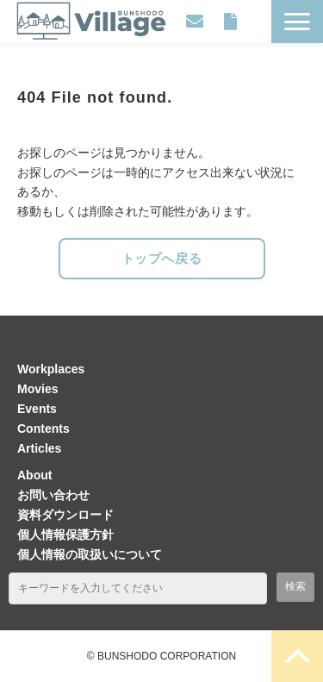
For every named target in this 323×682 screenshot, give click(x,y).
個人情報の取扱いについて (89, 554)
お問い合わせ (194, 21)
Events (37, 409)
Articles (39, 448)
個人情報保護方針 (65, 534)
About (34, 475)
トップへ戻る (161, 258)
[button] (297, 21)
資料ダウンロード (229, 21)
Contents (43, 428)
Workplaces (50, 369)
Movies (37, 389)
